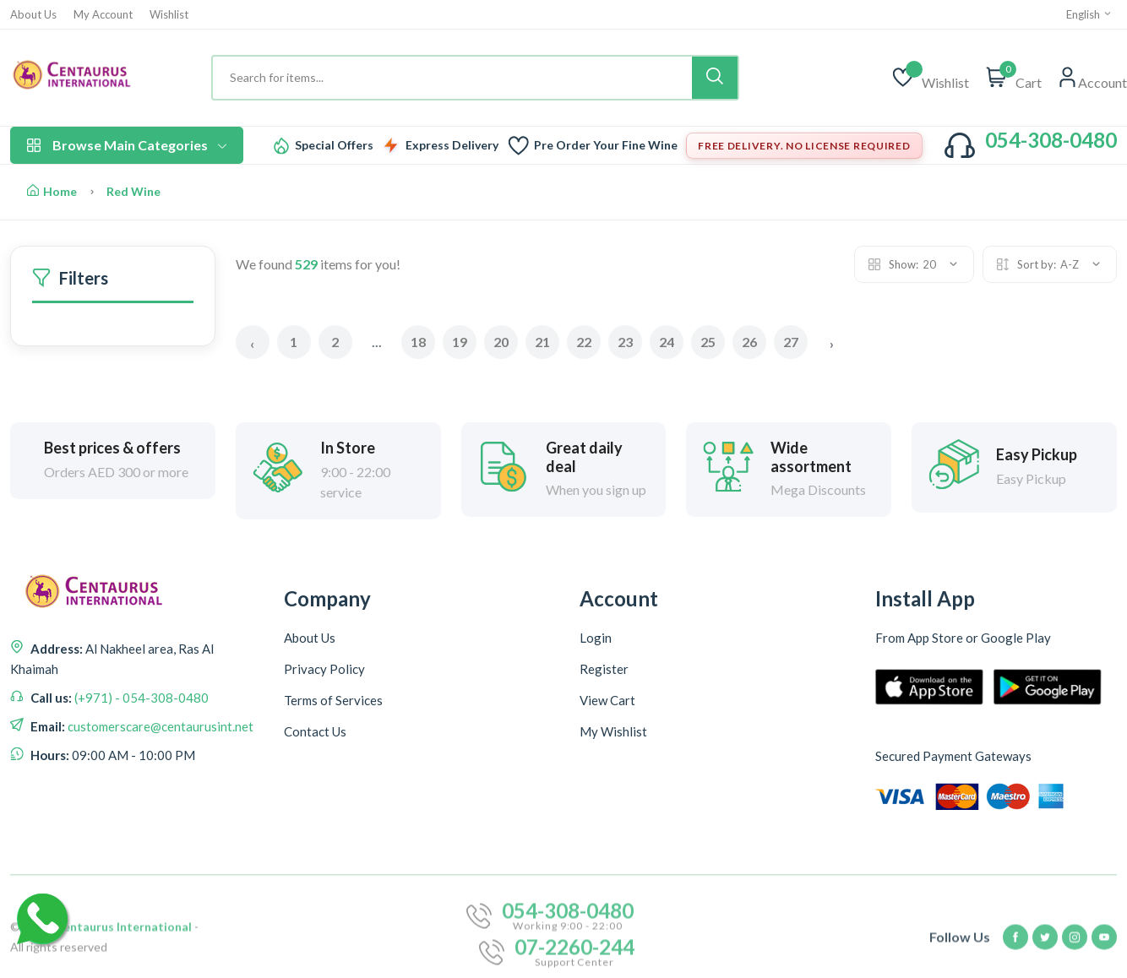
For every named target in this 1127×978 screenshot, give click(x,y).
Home (52, 191)
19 (459, 342)
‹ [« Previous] (252, 343)
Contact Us (315, 731)
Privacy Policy (324, 668)
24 (666, 342)
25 (708, 342)
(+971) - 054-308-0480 (140, 697)
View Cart (607, 700)
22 (583, 342)
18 (418, 342)
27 (790, 342)
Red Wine (133, 191)
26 (749, 342)
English (1089, 14)
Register (604, 668)
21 (542, 342)
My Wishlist (613, 731)
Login (596, 637)
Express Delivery (452, 145)
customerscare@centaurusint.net (159, 726)
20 (501, 342)
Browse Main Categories (126, 145)
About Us (33, 14)
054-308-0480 (1051, 140)
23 (625, 342)
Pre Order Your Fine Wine (606, 145)
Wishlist (169, 14)
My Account (103, 14)
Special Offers (334, 145)
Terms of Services (333, 700)
